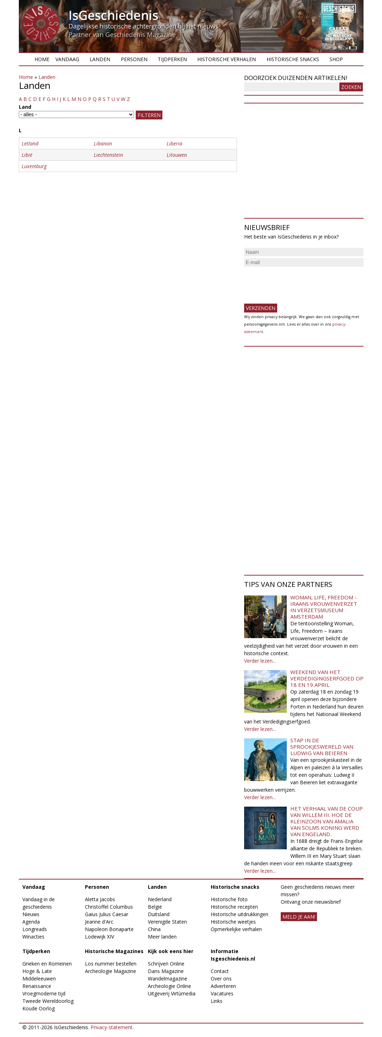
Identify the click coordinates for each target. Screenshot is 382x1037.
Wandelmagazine (167, 978)
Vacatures (222, 993)
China (154, 929)
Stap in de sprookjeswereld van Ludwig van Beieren (321, 747)
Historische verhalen (226, 59)
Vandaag (67, 59)
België (155, 906)
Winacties (33, 936)
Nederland (160, 899)
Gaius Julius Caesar (106, 914)
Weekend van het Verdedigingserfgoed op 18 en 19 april (327, 678)
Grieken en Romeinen (47, 963)
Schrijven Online (166, 963)
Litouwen (177, 154)
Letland (30, 143)
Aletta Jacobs (100, 899)
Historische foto (229, 899)
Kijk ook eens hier (170, 951)
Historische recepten (234, 906)
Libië (27, 154)
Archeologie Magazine (110, 971)
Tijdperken (172, 59)
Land (25, 106)
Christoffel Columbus (109, 906)
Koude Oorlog (38, 1008)
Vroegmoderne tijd (43, 993)
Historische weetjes (233, 921)
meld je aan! (299, 916)
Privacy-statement (112, 1027)
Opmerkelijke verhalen (236, 929)
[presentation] (298, 282)
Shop (336, 59)
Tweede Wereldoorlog (48, 1001)
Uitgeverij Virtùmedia (171, 993)
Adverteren (223, 986)
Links (216, 1001)
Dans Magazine (166, 971)
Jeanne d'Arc (99, 921)
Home (41, 59)
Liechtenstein (108, 154)
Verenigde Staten (167, 921)
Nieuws (30, 914)
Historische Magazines (114, 951)
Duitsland (159, 914)
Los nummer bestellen (110, 963)
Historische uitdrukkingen (239, 914)
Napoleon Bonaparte (109, 929)
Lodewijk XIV (99, 936)
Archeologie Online (169, 986)
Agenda (31, 921)
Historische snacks (293, 59)
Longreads (34, 929)
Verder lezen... (260, 660)
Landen (100, 59)
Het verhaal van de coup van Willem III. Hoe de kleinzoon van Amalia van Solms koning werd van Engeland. (326, 821)
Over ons (221, 978)
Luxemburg (34, 166)
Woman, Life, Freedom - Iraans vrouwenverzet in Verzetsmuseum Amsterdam (323, 607)
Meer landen (162, 936)
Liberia (174, 143)
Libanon (103, 143)
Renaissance (36, 986)
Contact (220, 971)
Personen (134, 59)
